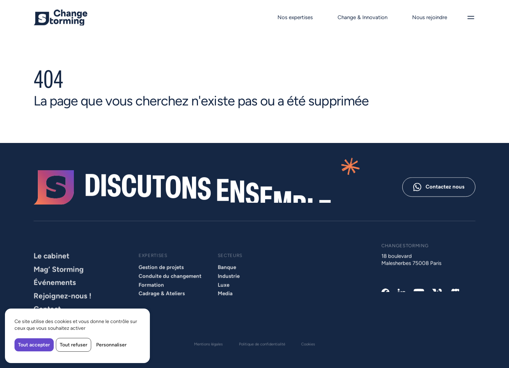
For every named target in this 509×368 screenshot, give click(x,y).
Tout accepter (34, 344)
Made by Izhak (49, 356)
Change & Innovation (362, 17)
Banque (227, 277)
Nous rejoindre (429, 17)
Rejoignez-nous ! (63, 305)
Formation (151, 295)
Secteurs (230, 265)
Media (225, 303)
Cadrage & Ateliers (162, 303)
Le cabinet (51, 265)
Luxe (223, 295)
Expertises (153, 265)
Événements (55, 292)
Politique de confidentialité (262, 345)
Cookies (308, 345)
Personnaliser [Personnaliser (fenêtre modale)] (111, 344)
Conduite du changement (170, 286)
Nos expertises (295, 17)
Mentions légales (208, 345)
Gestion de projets (161, 277)
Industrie (229, 286)
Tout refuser (73, 344)
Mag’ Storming (59, 279)
